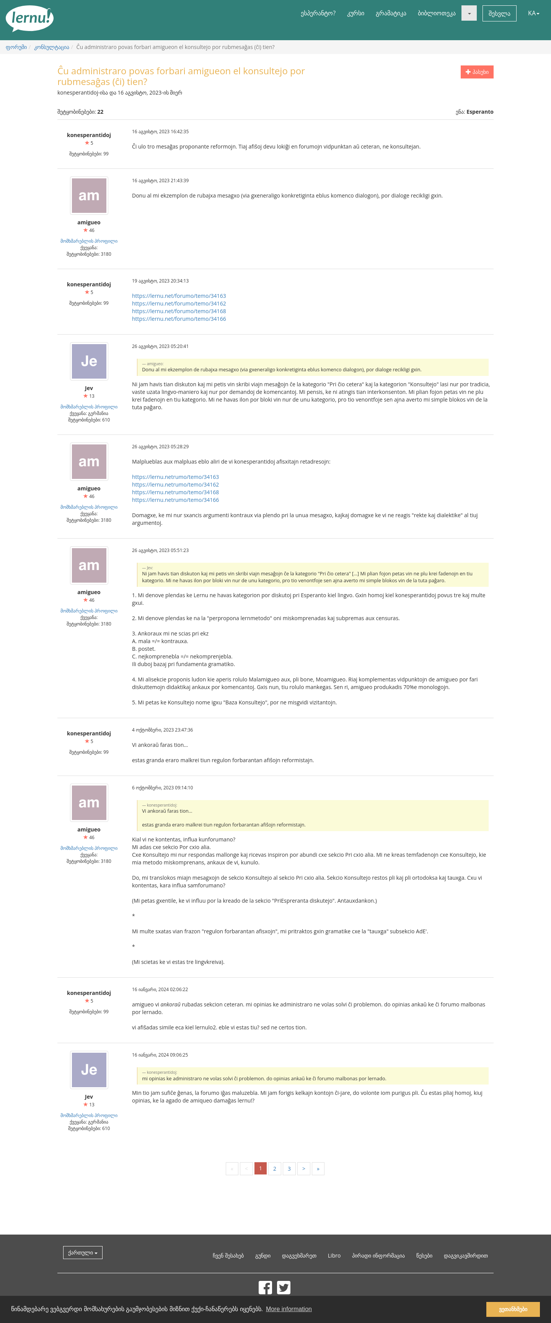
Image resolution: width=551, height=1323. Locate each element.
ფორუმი (16, 47)
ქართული (83, 1252)
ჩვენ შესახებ (228, 1255)
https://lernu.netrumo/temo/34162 (175, 484)
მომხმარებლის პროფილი (88, 241)
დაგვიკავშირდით (466, 1255)
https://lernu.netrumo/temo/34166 (175, 499)
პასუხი (477, 71)
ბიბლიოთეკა (437, 13)
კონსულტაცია (51, 47)
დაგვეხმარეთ (299, 1255)
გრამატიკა (391, 13)
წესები (424, 1255)
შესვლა (499, 13)
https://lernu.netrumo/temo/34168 (175, 492)
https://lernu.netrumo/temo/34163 (175, 476)
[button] (469, 13)
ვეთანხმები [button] (513, 1309)
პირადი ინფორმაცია (378, 1255)
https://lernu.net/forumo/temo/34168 (179, 311)
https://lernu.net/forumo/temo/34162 (179, 303)
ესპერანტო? (318, 13)
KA (534, 13)
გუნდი (263, 1255)
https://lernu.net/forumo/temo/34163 (179, 295)
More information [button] (289, 1309)
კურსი (355, 13)
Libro (334, 1255)
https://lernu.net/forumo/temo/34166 (179, 318)
